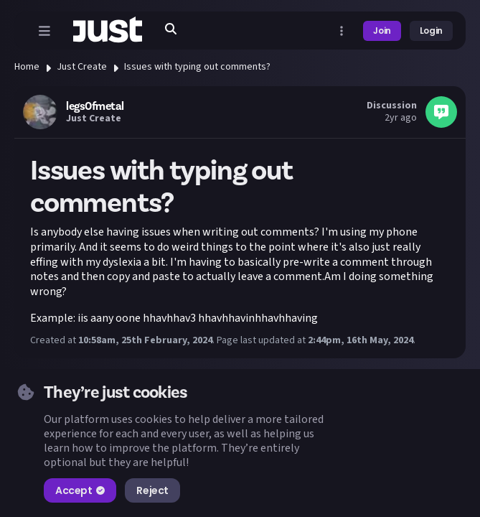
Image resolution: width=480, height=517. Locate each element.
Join (382, 30)
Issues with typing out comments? (197, 67)
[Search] (171, 28)
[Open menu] (44, 30)
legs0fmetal (95, 106)
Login (431, 30)
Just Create (82, 67)
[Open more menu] (341, 31)
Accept (80, 490)
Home (26, 67)
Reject (152, 490)
